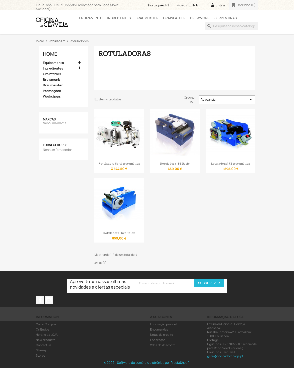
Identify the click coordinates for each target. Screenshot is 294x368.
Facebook (40, 300)
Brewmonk (200, 18)
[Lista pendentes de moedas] (195, 5)
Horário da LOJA (47, 335)
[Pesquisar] (231, 26)
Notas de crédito (161, 335)
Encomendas (159, 329)
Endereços (157, 340)
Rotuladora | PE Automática (230, 163)
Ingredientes (119, 18)
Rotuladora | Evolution (119, 233)
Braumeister (147, 18)
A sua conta (161, 317)
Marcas (49, 119)
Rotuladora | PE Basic (175, 163)
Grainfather (174, 18)
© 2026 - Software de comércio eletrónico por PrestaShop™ (147, 363)
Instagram (49, 300)
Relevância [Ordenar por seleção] (227, 99)
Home (50, 54)
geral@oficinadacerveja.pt (225, 356)
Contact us (43, 345)
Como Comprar (46, 324)
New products (45, 340)
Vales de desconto (163, 345)
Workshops (52, 96)
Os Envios (42, 329)
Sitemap (41, 350)
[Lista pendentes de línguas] (161, 5)
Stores (40, 355)
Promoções (52, 91)
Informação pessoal (163, 324)
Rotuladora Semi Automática (119, 163)
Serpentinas (225, 18)
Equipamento (91, 18)
